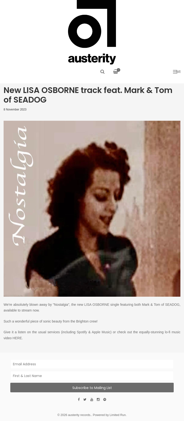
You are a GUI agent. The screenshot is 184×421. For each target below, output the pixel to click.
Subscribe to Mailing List (92, 387)
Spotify (82, 332)
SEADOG (172, 304)
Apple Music (101, 332)
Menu (176, 71)
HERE (17, 338)
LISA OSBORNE (96, 304)
